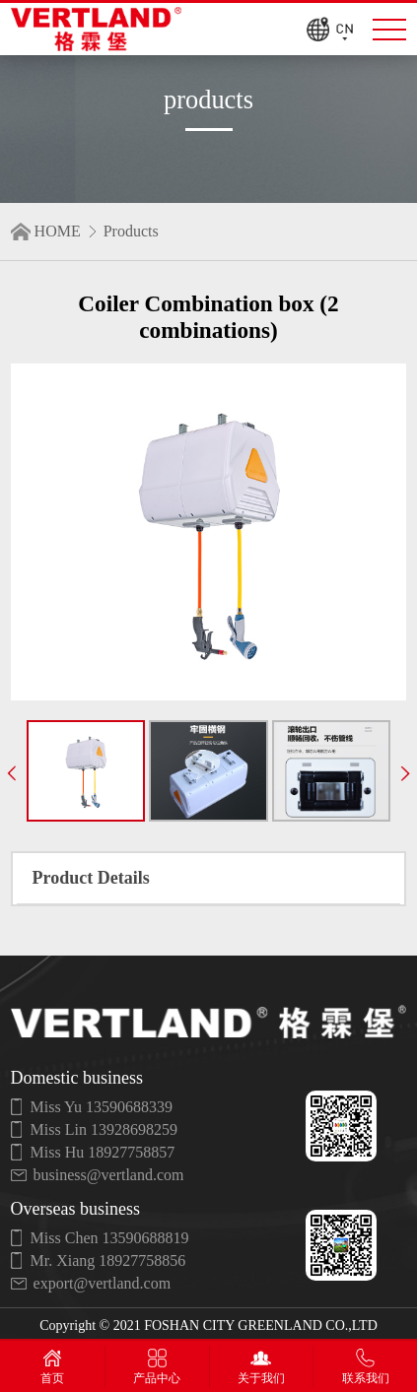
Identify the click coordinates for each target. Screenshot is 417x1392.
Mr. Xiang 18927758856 (108, 1260)
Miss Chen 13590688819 (110, 1237)
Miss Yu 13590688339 (102, 1106)
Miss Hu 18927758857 (103, 1152)
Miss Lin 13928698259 (104, 1129)
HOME (58, 231)
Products (131, 231)
